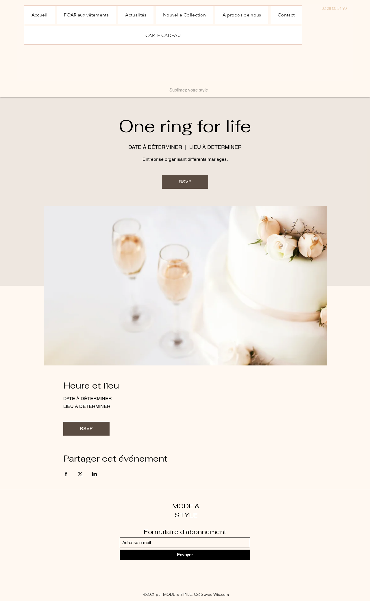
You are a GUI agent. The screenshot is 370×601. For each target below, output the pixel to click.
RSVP (185, 181)
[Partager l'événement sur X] (80, 474)
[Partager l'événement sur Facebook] (66, 474)
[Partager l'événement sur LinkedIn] (94, 474)
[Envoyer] (185, 555)
